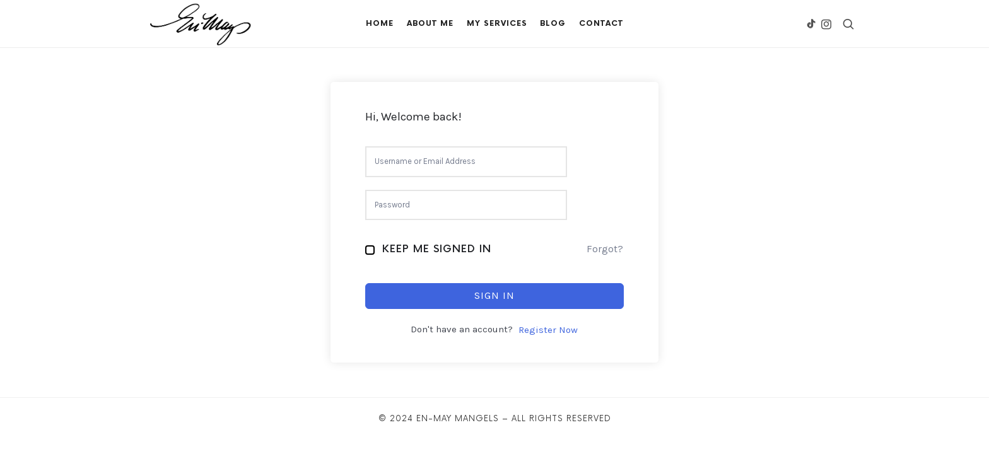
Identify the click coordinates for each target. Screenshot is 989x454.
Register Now (548, 329)
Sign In (494, 295)
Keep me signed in (436, 249)
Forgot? (605, 249)
